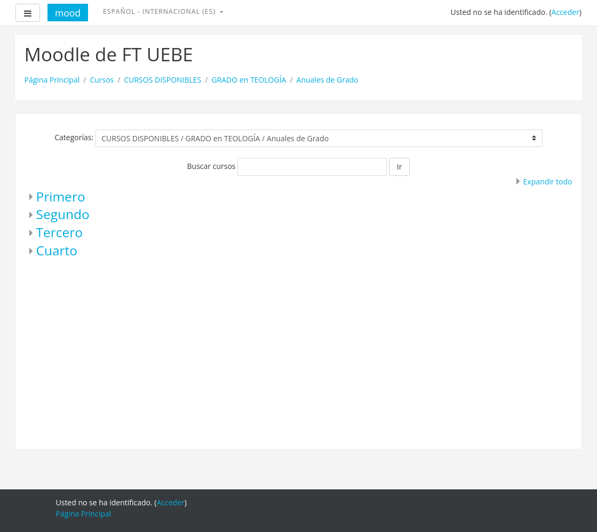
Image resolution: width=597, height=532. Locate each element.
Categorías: (73, 137)
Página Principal (52, 80)
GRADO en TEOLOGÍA (248, 80)
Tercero (59, 232)
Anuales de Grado (328, 80)
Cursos (102, 80)
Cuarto (57, 250)
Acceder (565, 12)
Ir (399, 167)
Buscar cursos (211, 166)
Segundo (63, 214)
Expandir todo (547, 181)
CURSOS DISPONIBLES (162, 80)
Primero (60, 196)
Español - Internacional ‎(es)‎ (160, 11)
